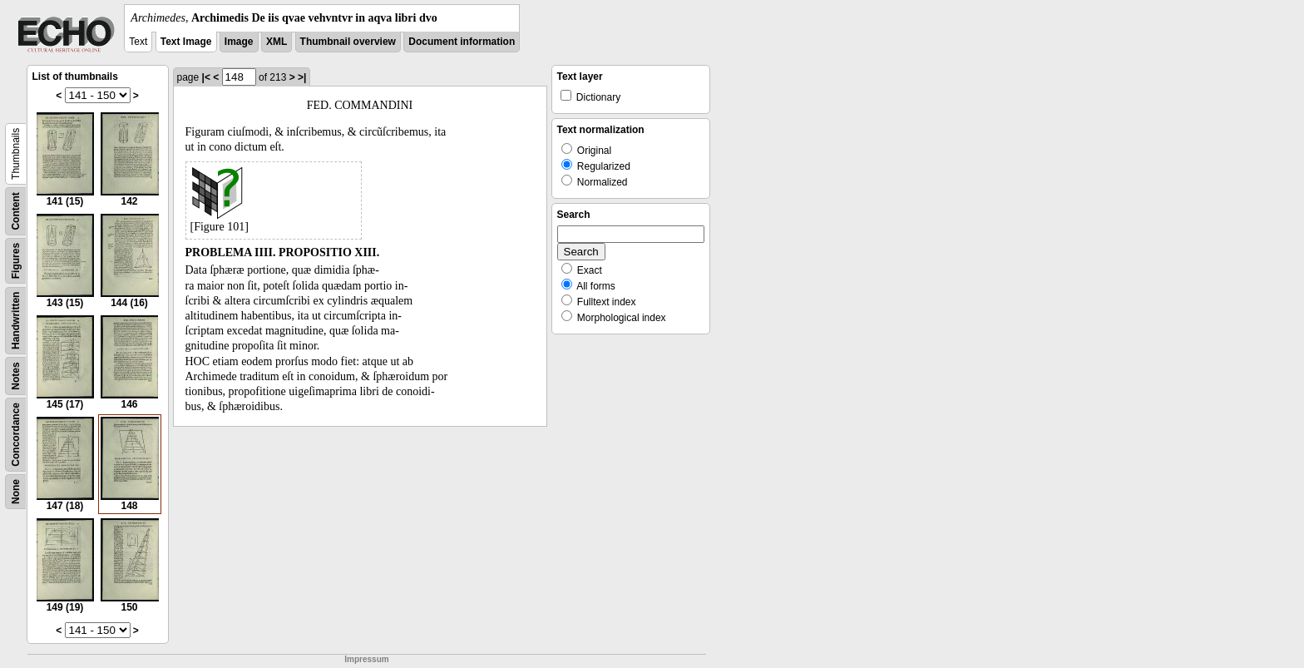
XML (276, 41)
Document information (461, 41)
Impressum (366, 659)
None (16, 491)
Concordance (16, 435)
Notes (16, 375)
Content (16, 211)
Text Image (186, 41)
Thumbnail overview (348, 41)
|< (206, 77)
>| (302, 77)
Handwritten (16, 320)
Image (239, 41)
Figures (16, 261)
